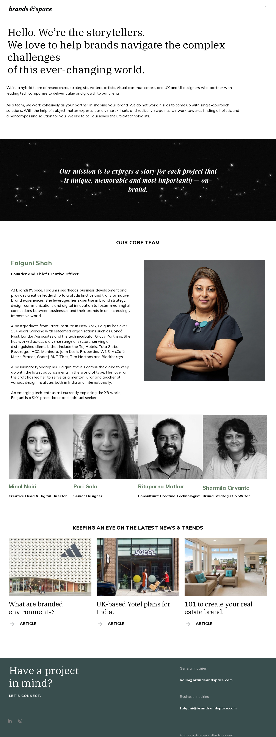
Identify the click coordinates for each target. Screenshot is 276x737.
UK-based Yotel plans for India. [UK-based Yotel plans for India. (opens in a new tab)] (133, 608)
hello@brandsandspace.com (206, 680)
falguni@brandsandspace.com (208, 708)
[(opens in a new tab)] (50, 567)
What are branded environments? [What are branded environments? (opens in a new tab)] (36, 608)
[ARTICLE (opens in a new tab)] (49, 623)
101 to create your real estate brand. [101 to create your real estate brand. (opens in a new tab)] (218, 608)
